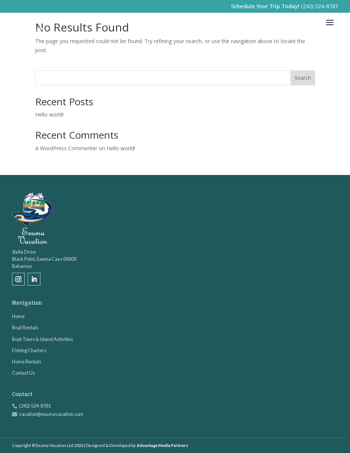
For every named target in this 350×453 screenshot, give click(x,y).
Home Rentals (26, 362)
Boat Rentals (25, 327)
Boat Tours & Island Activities (42, 339)
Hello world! (49, 114)
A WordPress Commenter (66, 148)
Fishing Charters (29, 350)
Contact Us (23, 373)
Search (303, 77)
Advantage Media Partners (162, 445)
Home (18, 316)
